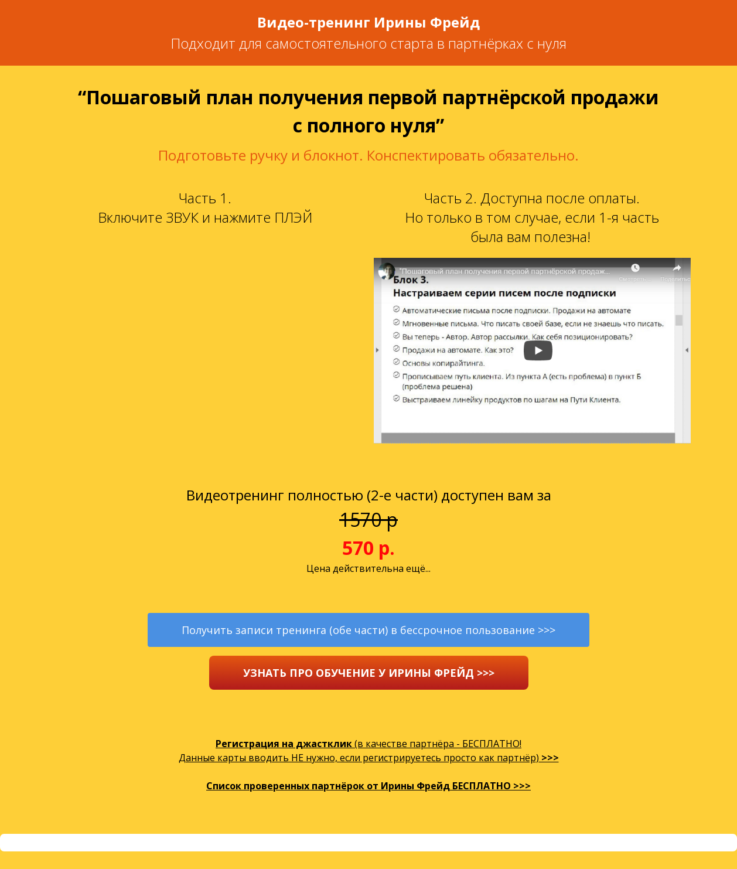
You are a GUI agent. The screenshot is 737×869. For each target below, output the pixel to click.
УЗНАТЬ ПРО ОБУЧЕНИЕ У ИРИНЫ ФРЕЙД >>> (368, 673)
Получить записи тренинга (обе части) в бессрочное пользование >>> (368, 630)
